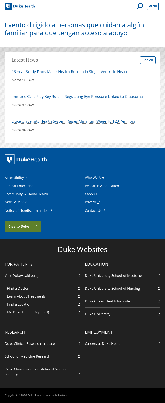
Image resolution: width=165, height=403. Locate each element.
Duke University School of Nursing (122, 288)
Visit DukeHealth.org (42, 275)
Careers (91, 194)
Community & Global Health (26, 194)
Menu (152, 6)
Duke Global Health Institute (122, 301)
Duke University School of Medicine (122, 275)
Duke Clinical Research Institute (42, 343)
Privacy (90, 202)
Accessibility (14, 177)
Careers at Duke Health (122, 343)
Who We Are (94, 177)
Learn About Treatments (43, 296)
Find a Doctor (43, 288)
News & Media (16, 202)
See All (148, 60)
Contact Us (93, 210)
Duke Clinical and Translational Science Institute (42, 372)
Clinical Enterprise (19, 186)
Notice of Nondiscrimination (27, 210)
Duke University (122, 313)
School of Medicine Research (42, 356)
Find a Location (43, 304)
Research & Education (102, 186)
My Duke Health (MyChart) (43, 312)
